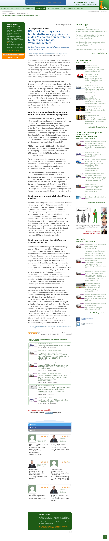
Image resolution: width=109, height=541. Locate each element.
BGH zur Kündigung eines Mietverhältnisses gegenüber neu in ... (21, 15)
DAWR (4, 13)
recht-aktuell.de (90, 139)
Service (80, 8)
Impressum (104, 11)
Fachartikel (11, 13)
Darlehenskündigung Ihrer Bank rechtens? (90, 49)
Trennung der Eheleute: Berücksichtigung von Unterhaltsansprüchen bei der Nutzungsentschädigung (90, 37)
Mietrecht (59, 25)
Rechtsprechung (21, 13)
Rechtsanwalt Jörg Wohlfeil (58, 54)
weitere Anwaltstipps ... (99, 53)
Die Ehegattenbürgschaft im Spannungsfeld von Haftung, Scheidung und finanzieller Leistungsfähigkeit (90, 44)
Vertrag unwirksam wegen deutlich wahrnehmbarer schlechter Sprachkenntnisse (91, 30)
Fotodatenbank (53, 8)
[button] (49, 424)
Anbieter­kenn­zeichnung (47, 328)
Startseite (5, 8)
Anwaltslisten (28, 8)
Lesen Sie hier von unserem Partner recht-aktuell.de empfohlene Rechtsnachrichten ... (47, 340)
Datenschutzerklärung (93, 11)
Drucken (68, 334)
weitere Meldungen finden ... (97, 127)
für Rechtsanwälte (68, 8)
